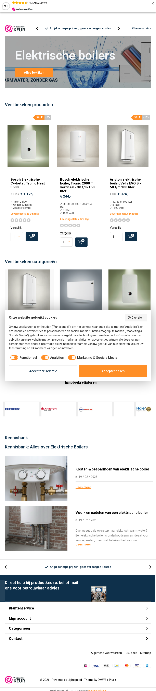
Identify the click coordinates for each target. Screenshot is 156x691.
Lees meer (83, 490)
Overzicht (136, 317)
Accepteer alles (113, 371)
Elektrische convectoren (80, 298)
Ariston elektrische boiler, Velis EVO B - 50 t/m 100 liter (125, 186)
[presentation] (39, 31)
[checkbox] (23, 357)
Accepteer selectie (43, 371)
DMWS (102, 682)
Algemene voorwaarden (106, 656)
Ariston (48, 412)
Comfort (114, 412)
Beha (85, 412)
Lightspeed (75, 682)
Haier (143, 412)
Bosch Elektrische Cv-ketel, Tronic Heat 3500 (28, 186)
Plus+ (112, 682)
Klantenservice (141, 31)
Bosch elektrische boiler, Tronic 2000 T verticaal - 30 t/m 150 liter (77, 188)
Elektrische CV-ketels (129, 298)
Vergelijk (16, 230)
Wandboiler (29, 298)
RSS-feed (131, 656)
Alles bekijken (34, 75)
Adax (12, 412)
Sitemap (145, 656)
